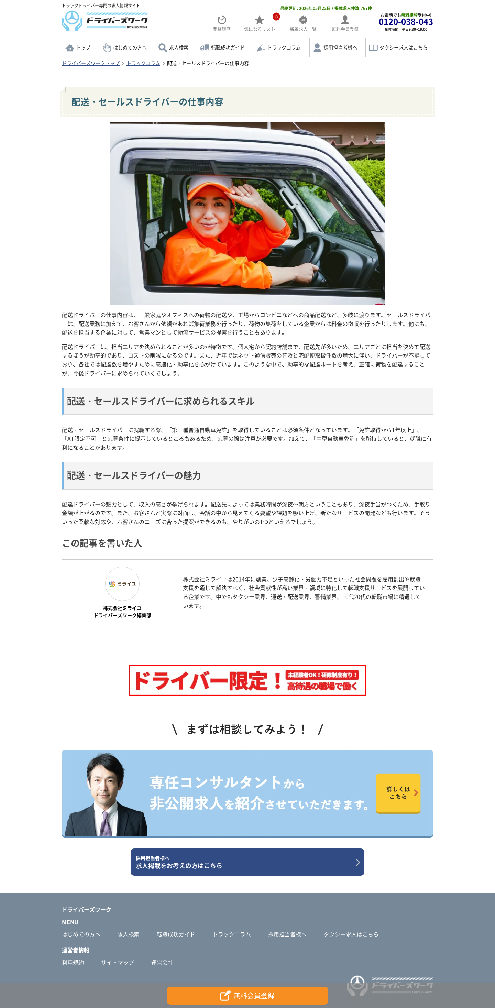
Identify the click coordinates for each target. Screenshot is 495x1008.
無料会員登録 (247, 995)
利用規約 (73, 962)
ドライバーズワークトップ (91, 62)
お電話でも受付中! (406, 22)
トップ (83, 47)
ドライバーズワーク (86, 909)
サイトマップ (117, 962)
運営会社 (162, 962)
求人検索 (178, 47)
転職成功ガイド (228, 47)
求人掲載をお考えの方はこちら (245, 862)
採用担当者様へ (340, 47)
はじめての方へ (130, 47)
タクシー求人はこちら (404, 47)
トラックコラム (284, 47)
